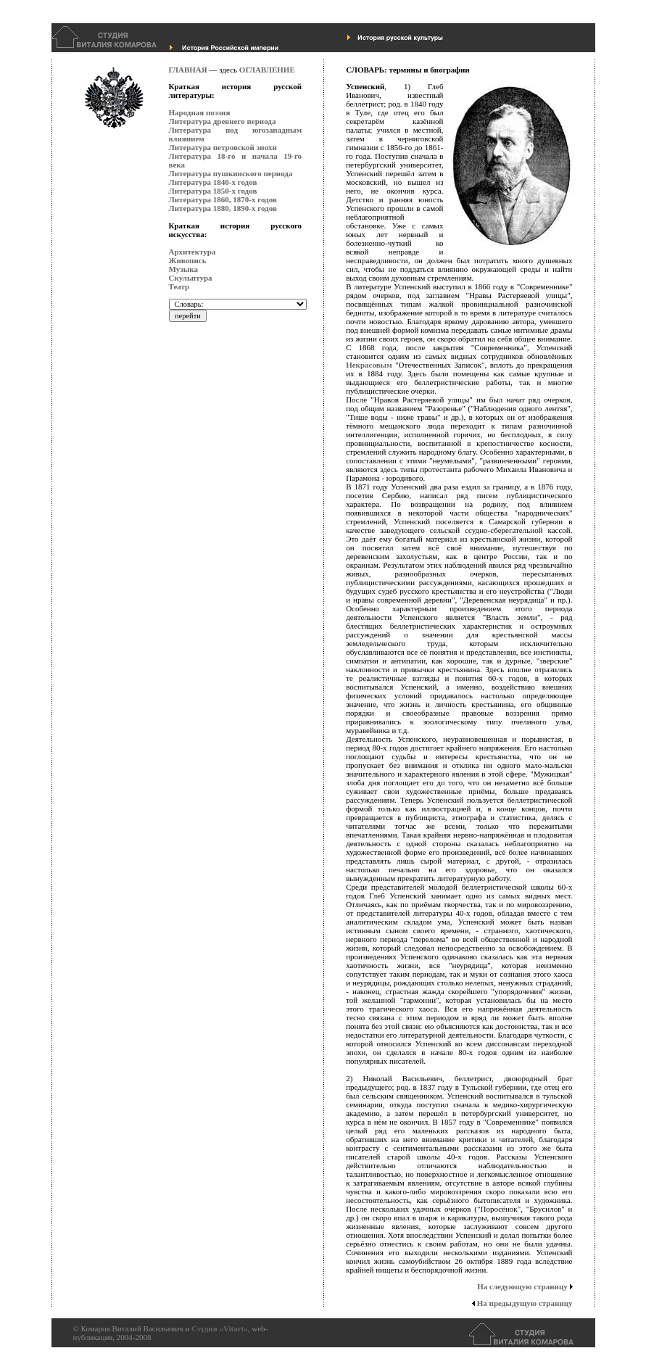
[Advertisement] (227, 663)
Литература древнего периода (222, 121)
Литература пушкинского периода (231, 173)
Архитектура (192, 251)
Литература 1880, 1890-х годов (223, 208)
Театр (179, 286)
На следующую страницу (524, 1286)
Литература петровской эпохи (223, 147)
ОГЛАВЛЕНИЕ (267, 69)
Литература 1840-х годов (213, 182)
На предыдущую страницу (522, 1303)
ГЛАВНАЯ (188, 69)
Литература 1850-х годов (213, 190)
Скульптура (190, 277)
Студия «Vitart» (219, 1328)
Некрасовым (369, 364)
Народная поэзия (200, 112)
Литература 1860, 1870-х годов (223, 199)
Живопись (188, 260)
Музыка (183, 269)
